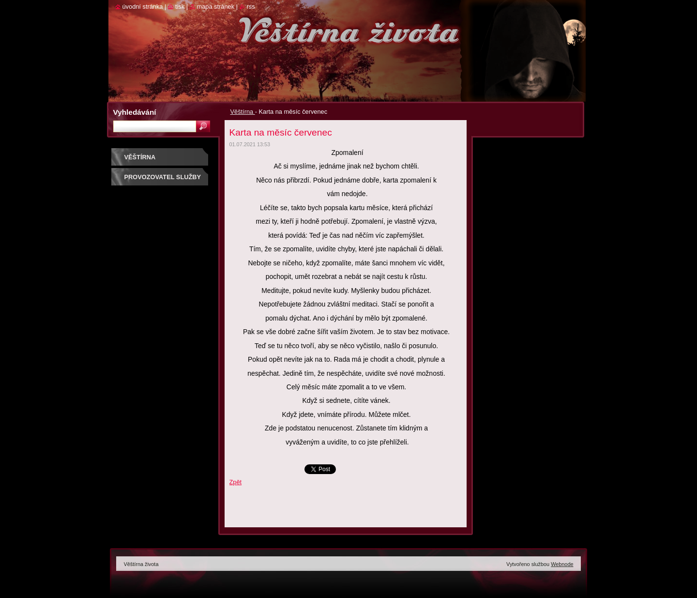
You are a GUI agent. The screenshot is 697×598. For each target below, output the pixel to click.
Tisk (179, 6)
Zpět (235, 482)
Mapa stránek (216, 6)
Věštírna (242, 111)
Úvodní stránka (142, 6)
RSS (251, 6)
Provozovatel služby (162, 177)
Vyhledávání (134, 112)
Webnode (562, 564)
